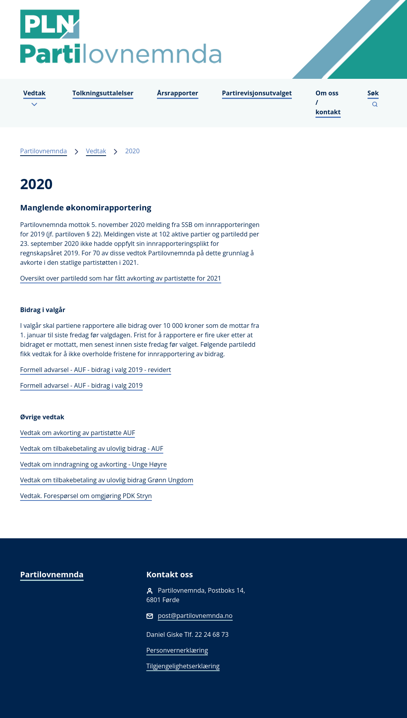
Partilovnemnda (43, 151)
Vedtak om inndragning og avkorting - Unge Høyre (93, 464)
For (25, 369)
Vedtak (96, 151)
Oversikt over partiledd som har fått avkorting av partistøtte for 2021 (120, 278)
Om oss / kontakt (328, 102)
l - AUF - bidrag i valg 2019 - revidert (119, 369)
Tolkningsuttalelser (103, 93)
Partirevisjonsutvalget (257, 93)
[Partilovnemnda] (203, 39)
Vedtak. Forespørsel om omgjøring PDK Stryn (86, 495)
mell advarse (48, 369)
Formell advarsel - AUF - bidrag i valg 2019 (81, 385)
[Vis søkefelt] (374, 98)
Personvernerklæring (177, 650)
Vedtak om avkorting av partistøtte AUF (77, 432)
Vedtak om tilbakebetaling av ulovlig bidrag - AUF (91, 448)
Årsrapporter (177, 93)
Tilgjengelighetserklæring (183, 666)
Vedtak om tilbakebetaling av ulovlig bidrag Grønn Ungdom (106, 480)
